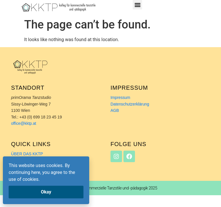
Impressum (120, 97)
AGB (114, 110)
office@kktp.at (24, 123)
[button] (137, 4)
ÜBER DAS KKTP (27, 154)
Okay (46, 192)
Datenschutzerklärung (129, 104)
